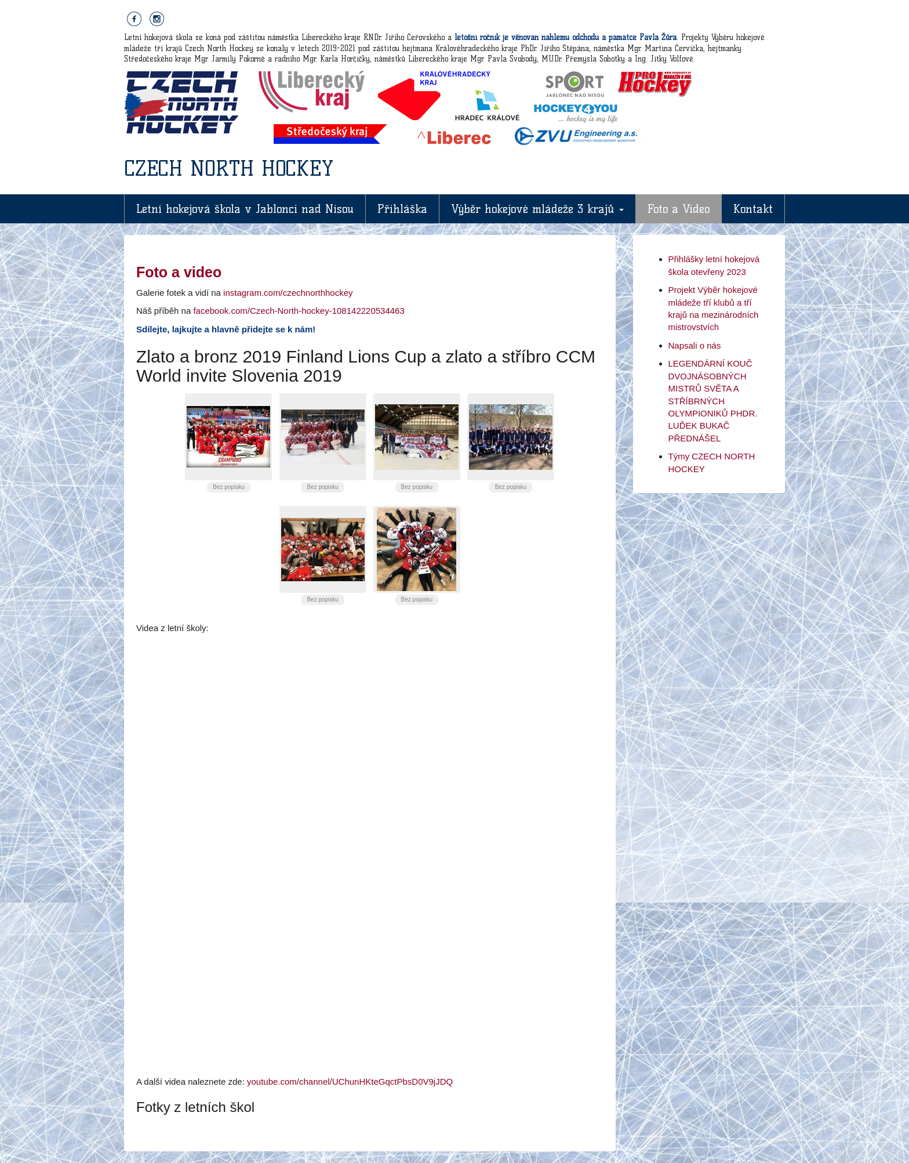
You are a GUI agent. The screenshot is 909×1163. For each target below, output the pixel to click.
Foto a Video (679, 209)
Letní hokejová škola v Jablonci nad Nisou (245, 209)
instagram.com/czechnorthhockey (287, 293)
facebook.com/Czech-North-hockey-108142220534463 (298, 311)
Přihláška (402, 209)
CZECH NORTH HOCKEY (228, 168)
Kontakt (753, 209)
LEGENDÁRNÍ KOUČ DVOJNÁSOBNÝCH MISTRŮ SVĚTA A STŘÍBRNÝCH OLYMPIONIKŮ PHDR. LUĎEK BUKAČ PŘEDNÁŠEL (713, 400)
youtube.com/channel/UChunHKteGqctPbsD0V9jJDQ (350, 1081)
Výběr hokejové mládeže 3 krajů (537, 209)
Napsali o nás (694, 345)
